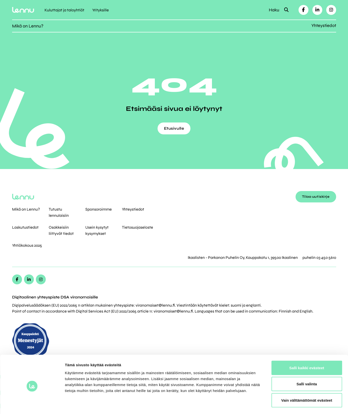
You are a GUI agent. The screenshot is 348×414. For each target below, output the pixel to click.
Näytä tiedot (264, 404)
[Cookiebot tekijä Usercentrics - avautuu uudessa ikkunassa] (32, 404)
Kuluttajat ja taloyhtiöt (64, 10)
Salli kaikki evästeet (306, 349)
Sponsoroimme (98, 209)
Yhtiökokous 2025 (27, 245)
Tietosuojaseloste (137, 227)
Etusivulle (174, 128)
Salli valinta (307, 365)
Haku (279, 10)
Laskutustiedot (25, 227)
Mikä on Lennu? (27, 26)
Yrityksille (100, 10)
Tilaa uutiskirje (316, 197)
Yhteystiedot (323, 25)
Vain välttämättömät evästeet (306, 381)
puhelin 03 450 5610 (319, 257)
